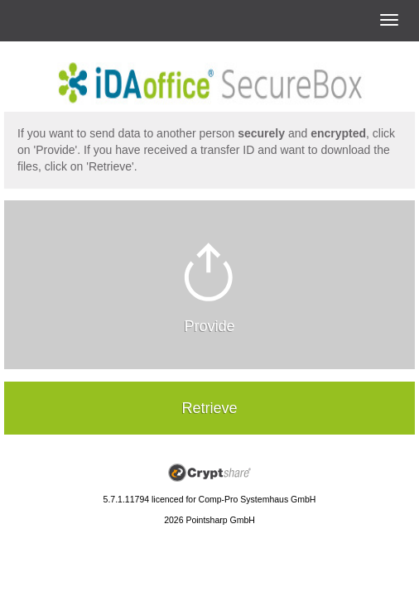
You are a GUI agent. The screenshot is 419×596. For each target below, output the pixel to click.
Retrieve (209, 408)
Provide (209, 326)
